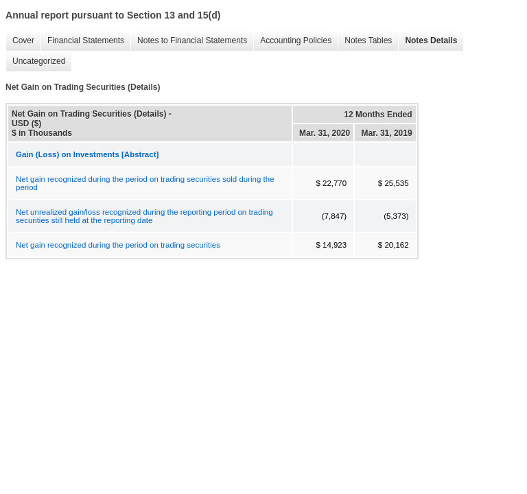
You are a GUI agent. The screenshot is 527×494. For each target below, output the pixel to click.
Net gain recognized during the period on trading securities (118, 245)
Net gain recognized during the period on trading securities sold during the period (145, 183)
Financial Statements (82, 41)
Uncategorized (35, 61)
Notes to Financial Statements (188, 41)
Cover (19, 41)
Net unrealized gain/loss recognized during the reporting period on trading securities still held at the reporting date (144, 216)
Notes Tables (365, 41)
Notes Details (427, 41)
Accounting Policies (292, 41)
